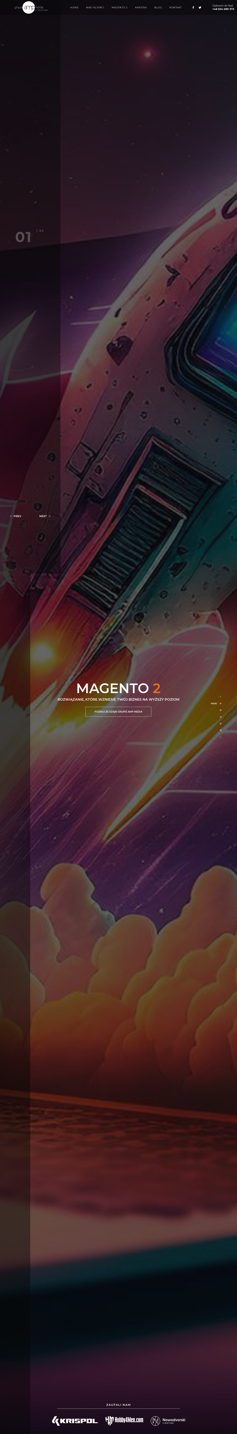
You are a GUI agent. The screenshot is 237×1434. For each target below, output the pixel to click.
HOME (74, 7)
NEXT (45, 516)
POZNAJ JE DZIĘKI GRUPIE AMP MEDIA (118, 711)
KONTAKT (175, 7)
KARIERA (141, 7)
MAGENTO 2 (120, 7)
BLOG (158, 7)
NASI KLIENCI (95, 7)
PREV (15, 516)
